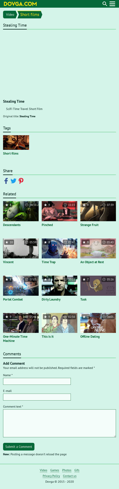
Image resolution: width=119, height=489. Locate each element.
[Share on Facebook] (7, 181)
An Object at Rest (92, 262)
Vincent (8, 262)
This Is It (48, 336)
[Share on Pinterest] (21, 181)
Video (10, 14)
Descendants (11, 225)
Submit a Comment (18, 447)
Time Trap (48, 262)
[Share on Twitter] (14, 181)
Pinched (47, 225)
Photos (66, 470)
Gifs (76, 470)
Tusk (83, 299)
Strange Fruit (89, 225)
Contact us (70, 476)
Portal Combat (13, 299)
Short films (29, 14)
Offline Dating (90, 336)
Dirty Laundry (51, 299)
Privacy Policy (51, 476)
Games (54, 470)
